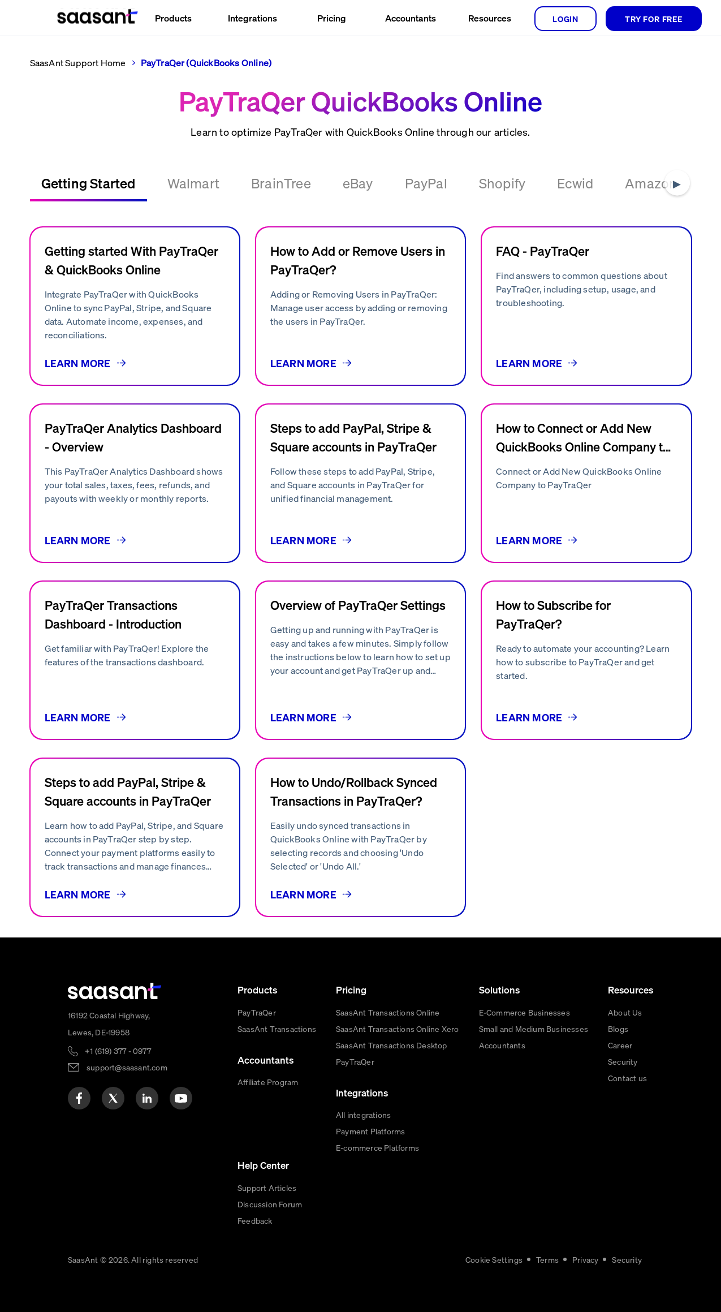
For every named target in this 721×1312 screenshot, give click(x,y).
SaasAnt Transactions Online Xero (397, 1028)
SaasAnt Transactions (277, 1028)
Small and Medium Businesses (533, 1028)
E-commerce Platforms (377, 1147)
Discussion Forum (270, 1204)
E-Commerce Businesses (524, 1012)
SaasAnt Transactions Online (387, 1012)
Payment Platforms (370, 1131)
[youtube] (181, 1098)
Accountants (502, 1045)
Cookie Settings (494, 1259)
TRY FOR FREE (654, 19)
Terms (547, 1259)
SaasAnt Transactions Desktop (391, 1045)
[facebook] (79, 1098)
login (565, 19)
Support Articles (267, 1187)
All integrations (363, 1114)
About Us (625, 1012)
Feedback (255, 1220)
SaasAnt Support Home (78, 62)
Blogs (618, 1028)
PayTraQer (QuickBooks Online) (206, 62)
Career (620, 1045)
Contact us (627, 1078)
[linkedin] (147, 1098)
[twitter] (113, 1098)
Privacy (585, 1259)
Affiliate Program (268, 1082)
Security (623, 1061)
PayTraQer (257, 1012)
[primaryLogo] (115, 991)
